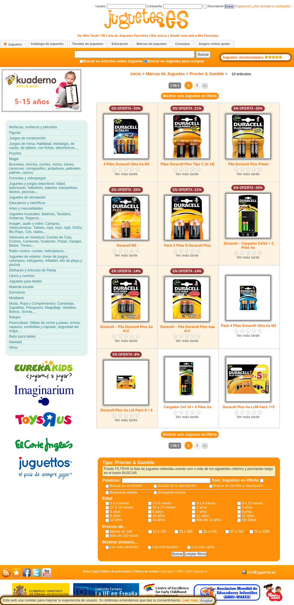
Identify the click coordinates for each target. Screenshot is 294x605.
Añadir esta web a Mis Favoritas (194, 35)
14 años (159, 520)
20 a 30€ (186, 531)
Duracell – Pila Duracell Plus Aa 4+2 (126, 329)
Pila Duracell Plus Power (248, 164)
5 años (115, 512)
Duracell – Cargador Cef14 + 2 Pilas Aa (248, 245)
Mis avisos (159, 35)
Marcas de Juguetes (165, 73)
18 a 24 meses (164, 507)
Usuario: (120, 6)
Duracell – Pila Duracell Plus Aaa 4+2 (187, 329)
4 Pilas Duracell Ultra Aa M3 (127, 164)
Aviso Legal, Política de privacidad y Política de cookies (121, 571)
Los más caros (203, 547)
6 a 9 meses (205, 503)
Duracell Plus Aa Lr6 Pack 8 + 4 (127, 410)
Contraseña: (174, 6)
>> (204, 86)
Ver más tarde (126, 174)
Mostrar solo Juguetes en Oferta (190, 96)
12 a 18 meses (121, 507)
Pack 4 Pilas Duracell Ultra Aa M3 (248, 326)
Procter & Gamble (207, 73)
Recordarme (213, 6)
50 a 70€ (237, 531)
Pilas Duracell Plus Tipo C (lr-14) (188, 164)
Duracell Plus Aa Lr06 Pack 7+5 (248, 407)
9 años (115, 516)
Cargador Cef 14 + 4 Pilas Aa (187, 407)
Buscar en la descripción (177, 486)
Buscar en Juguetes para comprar (176, 61)
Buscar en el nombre (126, 486)
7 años (201, 512)
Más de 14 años (208, 520)
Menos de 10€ (121, 531)
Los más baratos (165, 547)
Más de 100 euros (124, 536)
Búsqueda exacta (171, 492)
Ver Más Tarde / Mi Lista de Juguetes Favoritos (112, 35)
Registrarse (242, 6)
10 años (159, 516)
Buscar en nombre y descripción (238, 486)
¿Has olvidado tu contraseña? (271, 6)
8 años (247, 512)
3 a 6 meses (162, 503)
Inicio (135, 73)
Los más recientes (124, 547)
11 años (202, 516)
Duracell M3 (126, 245)
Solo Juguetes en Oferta (236, 480)
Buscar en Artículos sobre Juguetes (113, 61)
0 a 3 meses (119, 503)
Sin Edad (249, 520)
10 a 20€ (160, 531)
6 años (158, 512)
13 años (116, 520)
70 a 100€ (262, 531)
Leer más (190, 600)
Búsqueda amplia (123, 492)
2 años (201, 507)
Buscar (203, 54)
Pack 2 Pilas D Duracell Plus (187, 245)
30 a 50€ (210, 531)
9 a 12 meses (252, 503)
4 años (247, 507)
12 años (248, 516)
